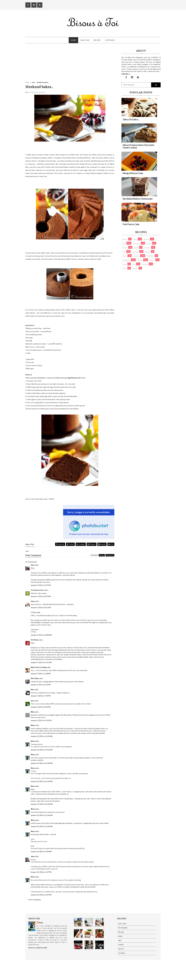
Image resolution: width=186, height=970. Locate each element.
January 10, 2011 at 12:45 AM (42, 826)
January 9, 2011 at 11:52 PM (41, 720)
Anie (32, 565)
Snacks (124, 268)
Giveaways (147, 247)
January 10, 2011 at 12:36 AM (42, 763)
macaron (147, 252)
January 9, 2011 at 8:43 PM (41, 707)
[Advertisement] (69, 64)
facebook (110, 555)
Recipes (97, 40)
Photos (124, 264)
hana (33, 601)
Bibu (32, 712)
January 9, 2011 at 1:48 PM (41, 674)
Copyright (110, 40)
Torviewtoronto (37, 590)
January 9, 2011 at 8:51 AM (41, 596)
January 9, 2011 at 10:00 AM (41, 635)
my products (150, 256)
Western (135, 268)
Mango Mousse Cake (133, 173)
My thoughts (126, 260)
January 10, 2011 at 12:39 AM (42, 781)
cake (124, 243)
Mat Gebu (35, 678)
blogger (94, 555)
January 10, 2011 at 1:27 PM (41, 872)
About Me (84, 40)
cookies (149, 243)
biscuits (125, 239)
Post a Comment (34, 900)
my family (136, 256)
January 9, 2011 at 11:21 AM (41, 662)
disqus (101, 555)
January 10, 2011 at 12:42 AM (42, 804)
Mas (32, 689)
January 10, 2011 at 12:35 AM (42, 750)
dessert (125, 247)
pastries (152, 260)
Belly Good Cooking (38, 667)
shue (32, 856)
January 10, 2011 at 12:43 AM (42, 815)
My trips (140, 260)
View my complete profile (37, 948)
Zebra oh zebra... (131, 119)
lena (32, 701)
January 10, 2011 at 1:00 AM (41, 851)
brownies (146, 239)
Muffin (125, 256)
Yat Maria (34, 640)
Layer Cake (135, 252)
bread (135, 239)
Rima (33, 725)
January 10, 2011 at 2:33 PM (41, 895)
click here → (125, 74)
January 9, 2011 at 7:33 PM (41, 696)
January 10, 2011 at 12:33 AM (42, 736)
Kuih (124, 252)
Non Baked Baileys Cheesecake (138, 198)
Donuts (136, 247)
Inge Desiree (72, 378)
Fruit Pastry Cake (131, 224)
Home (73, 40)
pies (134, 264)
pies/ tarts (145, 264)
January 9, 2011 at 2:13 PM (41, 685)
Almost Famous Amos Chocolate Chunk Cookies (138, 146)
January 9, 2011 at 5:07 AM (41, 585)
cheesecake (136, 243)
